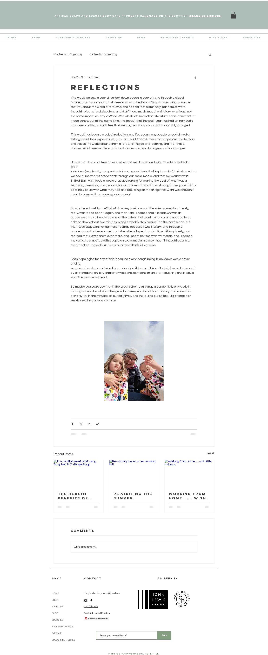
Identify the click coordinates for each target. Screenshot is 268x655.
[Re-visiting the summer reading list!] (134, 474)
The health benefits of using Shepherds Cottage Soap (76, 496)
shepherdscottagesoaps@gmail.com (102, 593)
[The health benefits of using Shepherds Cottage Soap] (78, 474)
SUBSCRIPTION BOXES (63, 640)
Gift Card (56, 633)
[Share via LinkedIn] (89, 423)
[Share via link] (97, 423)
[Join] (164, 635)
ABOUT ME (57, 606)
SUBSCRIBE (57, 620)
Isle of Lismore (91, 606)
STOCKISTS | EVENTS (62, 626)
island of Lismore (205, 16)
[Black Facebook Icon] (91, 600)
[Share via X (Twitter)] (80, 423)
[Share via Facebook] (72, 423)
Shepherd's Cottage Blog (68, 54)
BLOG (55, 613)
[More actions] (195, 77)
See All (210, 453)
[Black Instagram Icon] (85, 600)
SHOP (55, 600)
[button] (210, 54)
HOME (55, 593)
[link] (233, 15)
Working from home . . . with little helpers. (189, 496)
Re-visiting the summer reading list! (132, 496)
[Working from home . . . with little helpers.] (189, 474)
